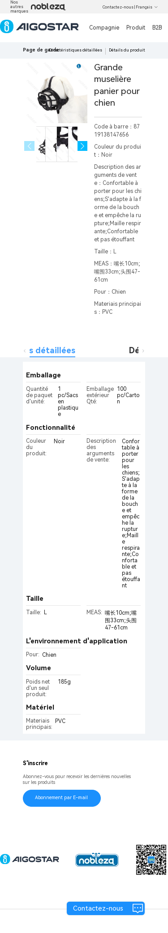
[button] (83, 146)
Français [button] (147, 7)
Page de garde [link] (41, 50)
